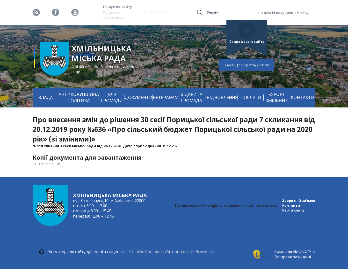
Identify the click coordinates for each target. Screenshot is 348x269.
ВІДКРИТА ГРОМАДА (191, 97)
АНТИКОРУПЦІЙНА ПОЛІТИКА (78, 97)
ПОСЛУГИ (250, 97)
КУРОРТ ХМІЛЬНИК (277, 97)
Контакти (291, 205)
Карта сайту (293, 210)
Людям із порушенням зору (283, 12)
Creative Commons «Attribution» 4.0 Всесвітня (171, 251)
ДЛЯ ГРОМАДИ (112, 97)
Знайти (212, 12)
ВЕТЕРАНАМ (165, 97)
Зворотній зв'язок (298, 200)
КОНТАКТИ (302, 97)
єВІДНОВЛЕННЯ (221, 97)
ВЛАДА (45, 97)
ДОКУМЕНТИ (138, 97)
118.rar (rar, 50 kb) (47, 164)
